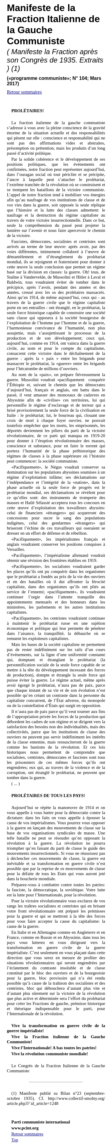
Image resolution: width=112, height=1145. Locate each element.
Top (14, 1140)
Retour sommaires (24, 92)
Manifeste (29, 7)
